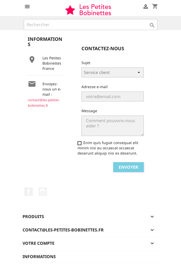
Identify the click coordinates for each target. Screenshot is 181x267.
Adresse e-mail (94, 86)
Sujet (85, 62)
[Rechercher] (90, 24)
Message (89, 110)
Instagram (43, 192)
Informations (39, 256)
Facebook (28, 192)
